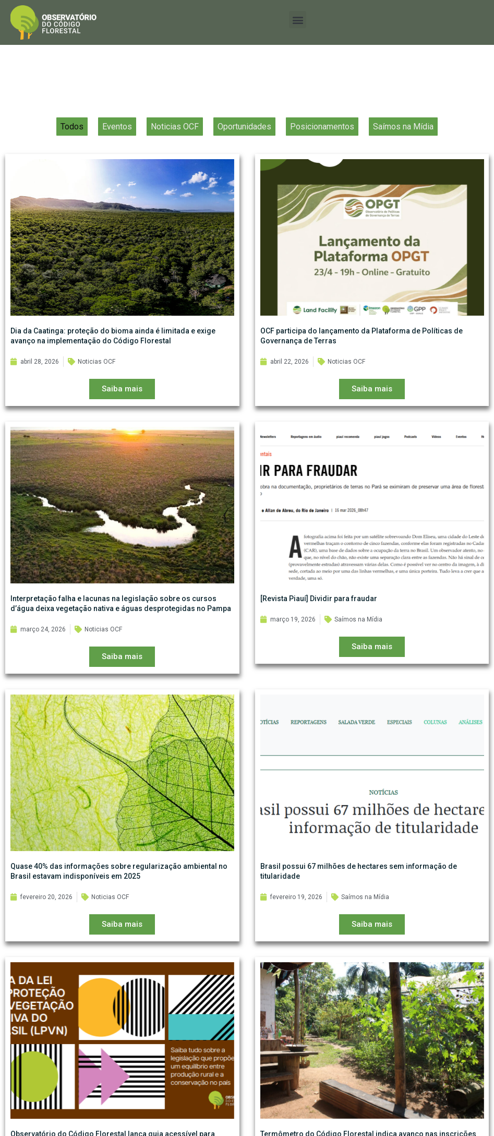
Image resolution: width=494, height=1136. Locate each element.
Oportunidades (244, 132)
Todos (72, 132)
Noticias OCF (175, 132)
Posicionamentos (322, 132)
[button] (297, 19)
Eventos (117, 132)
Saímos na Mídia (403, 132)
